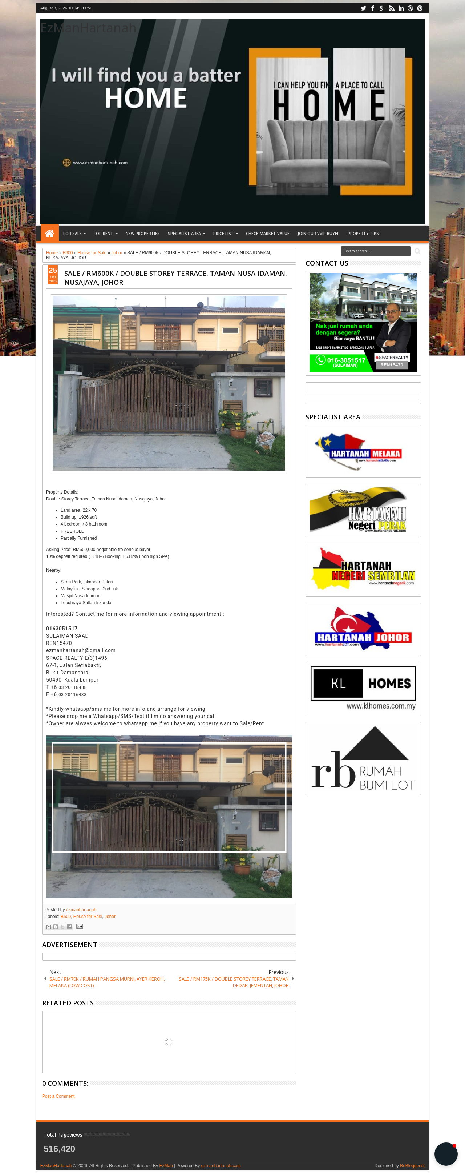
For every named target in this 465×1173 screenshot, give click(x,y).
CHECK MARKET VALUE (268, 233)
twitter (363, 8)
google (382, 8)
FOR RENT (103, 233)
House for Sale (87, 916)
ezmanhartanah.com (221, 1165)
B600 (66, 916)
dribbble (410, 8)
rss (391, 8)
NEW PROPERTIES (143, 233)
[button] (446, 1154)
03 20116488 (72, 694)
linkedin (401, 8)
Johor (110, 916)
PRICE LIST (223, 233)
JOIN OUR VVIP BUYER (319, 233)
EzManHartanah (88, 27)
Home (50, 233)
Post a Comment (58, 1096)
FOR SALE (72, 233)
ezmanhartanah (81, 909)
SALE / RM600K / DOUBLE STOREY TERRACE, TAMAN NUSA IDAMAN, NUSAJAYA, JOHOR (175, 277)
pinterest (420, 8)
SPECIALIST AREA (184, 233)
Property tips (363, 233)
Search (417, 251)
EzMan (166, 1165)
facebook (372, 8)
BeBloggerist (412, 1165)
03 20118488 (72, 687)
